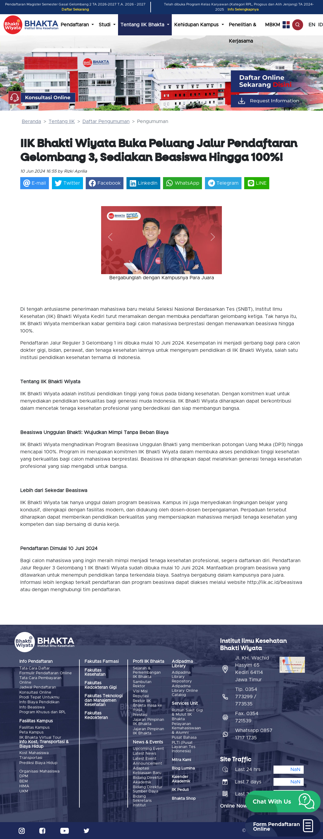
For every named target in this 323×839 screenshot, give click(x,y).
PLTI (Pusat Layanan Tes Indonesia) (183, 747)
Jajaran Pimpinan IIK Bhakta (148, 722)
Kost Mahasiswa (34, 753)
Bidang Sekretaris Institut (142, 801)
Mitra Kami (181, 760)
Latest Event (144, 759)
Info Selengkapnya (243, 9)
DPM (23, 776)
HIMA (24, 786)
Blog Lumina (183, 768)
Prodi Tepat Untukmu (39, 697)
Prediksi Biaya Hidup (38, 763)
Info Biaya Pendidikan (39, 702)
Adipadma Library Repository (182, 677)
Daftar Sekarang (75, 9)
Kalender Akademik (181, 779)
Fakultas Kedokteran (96, 715)
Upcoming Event (148, 749)
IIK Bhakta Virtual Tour (40, 738)
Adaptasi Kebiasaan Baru (147, 770)
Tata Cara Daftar (34, 668)
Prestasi (140, 715)
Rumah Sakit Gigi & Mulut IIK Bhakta (187, 714)
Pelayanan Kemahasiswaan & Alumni (186, 728)
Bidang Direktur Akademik (147, 780)
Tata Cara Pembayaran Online (40, 680)
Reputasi (141, 696)
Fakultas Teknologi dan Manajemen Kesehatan (104, 700)
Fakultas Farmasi (102, 661)
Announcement (147, 764)
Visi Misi (140, 691)
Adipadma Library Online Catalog (185, 690)
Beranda (31, 121)
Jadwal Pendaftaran (37, 687)
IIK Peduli (180, 790)
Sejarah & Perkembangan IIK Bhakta (147, 672)
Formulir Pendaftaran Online (45, 673)
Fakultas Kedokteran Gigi (101, 685)
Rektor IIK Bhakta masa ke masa (147, 705)
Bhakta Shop (184, 799)
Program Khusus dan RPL (42, 712)
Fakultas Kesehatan (95, 672)
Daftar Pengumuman (106, 121)
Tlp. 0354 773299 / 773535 (246, 696)
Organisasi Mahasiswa (39, 771)
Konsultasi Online (35, 693)
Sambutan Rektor (142, 684)
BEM (23, 781)
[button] (110, 237)
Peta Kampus (31, 732)
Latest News (144, 754)
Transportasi (30, 758)
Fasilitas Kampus (34, 728)
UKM (23, 791)
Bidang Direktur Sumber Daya (147, 789)
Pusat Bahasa (184, 738)
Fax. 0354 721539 (246, 717)
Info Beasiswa (32, 707)
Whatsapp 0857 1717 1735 (254, 734)
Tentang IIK (62, 121)
